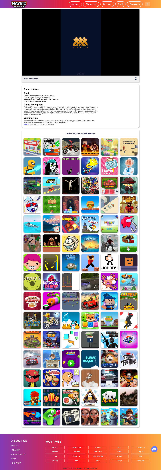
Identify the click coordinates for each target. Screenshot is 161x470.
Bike (76, 460)
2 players (135, 4)
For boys (76, 452)
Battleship (98, 456)
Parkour (119, 456)
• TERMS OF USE (18, 454)
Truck (119, 460)
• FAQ (13, 459)
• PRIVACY (15, 450)
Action (75, 4)
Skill (120, 4)
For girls (98, 452)
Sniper (140, 452)
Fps (55, 456)
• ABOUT (15, 446)
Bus (97, 460)
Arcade (55, 452)
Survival (76, 456)
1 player (140, 460)
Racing (55, 460)
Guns (119, 452)
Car (140, 456)
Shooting (91, 4)
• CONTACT (16, 463)
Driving (107, 4)
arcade (26, 124)
